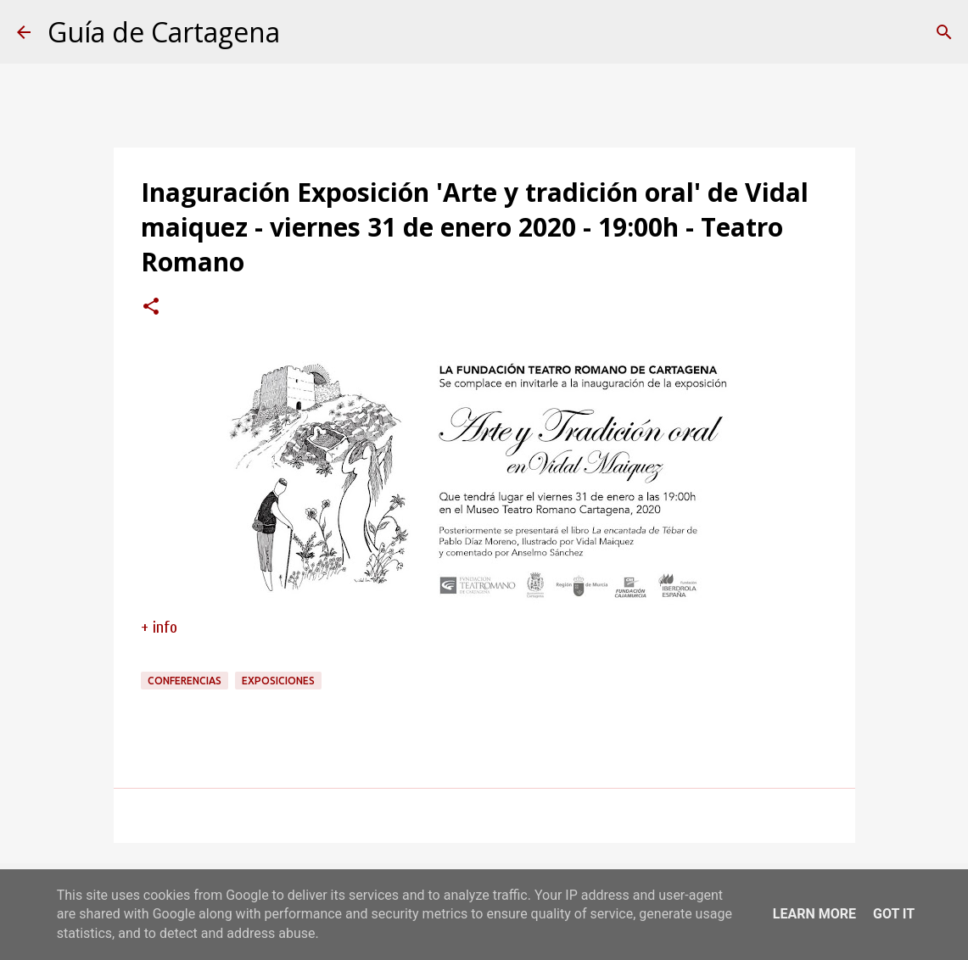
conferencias (184, 680)
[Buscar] (944, 32)
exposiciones (278, 680)
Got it (894, 914)
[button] (151, 308)
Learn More (814, 914)
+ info (159, 627)
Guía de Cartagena (164, 32)
